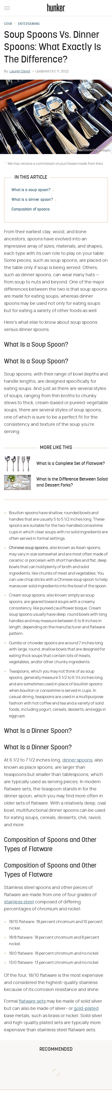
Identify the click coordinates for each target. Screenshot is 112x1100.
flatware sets (32, 1001)
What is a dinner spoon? (32, 200)
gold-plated (86, 1008)
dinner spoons (77, 760)
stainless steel (19, 902)
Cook (8, 24)
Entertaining (29, 24)
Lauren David (19, 71)
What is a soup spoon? (30, 190)
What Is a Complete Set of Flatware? (70, 463)
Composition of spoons (30, 210)
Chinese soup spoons (28, 548)
